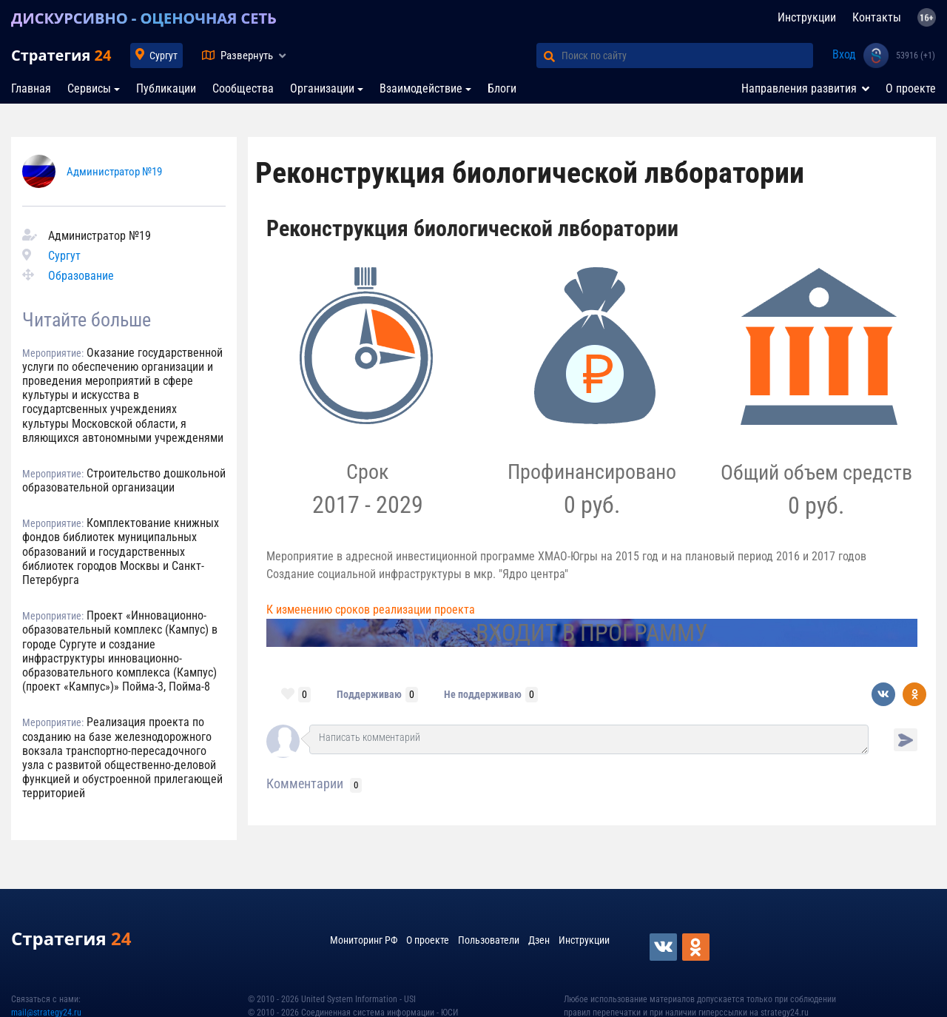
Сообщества (243, 88)
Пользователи (488, 940)
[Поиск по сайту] (687, 55)
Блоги (502, 88)
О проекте (911, 88)
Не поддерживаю (483, 694)
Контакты (876, 17)
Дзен (539, 940)
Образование (81, 276)
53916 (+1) (915, 55)
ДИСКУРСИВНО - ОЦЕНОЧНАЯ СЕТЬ (144, 18)
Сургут (163, 55)
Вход (844, 54)
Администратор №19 (114, 171)
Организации (322, 88)
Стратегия (61, 55)
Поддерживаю (369, 694)
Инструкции (807, 17)
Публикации (166, 88)
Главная (31, 88)
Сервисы (89, 88)
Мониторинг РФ (363, 940)
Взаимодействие (421, 88)
